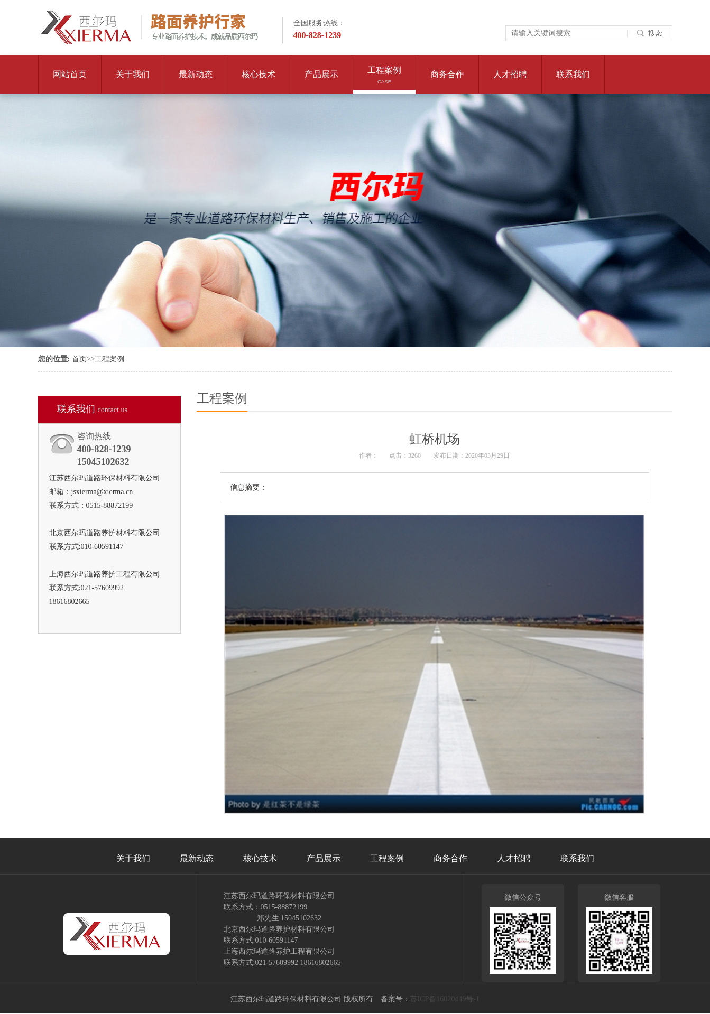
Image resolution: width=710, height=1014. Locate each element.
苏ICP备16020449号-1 (445, 999)
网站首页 (70, 74)
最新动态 (195, 82)
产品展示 (321, 82)
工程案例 (384, 80)
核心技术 (258, 82)
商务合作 (447, 82)
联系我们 (572, 82)
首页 (79, 359)
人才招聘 (509, 82)
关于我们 (132, 82)
